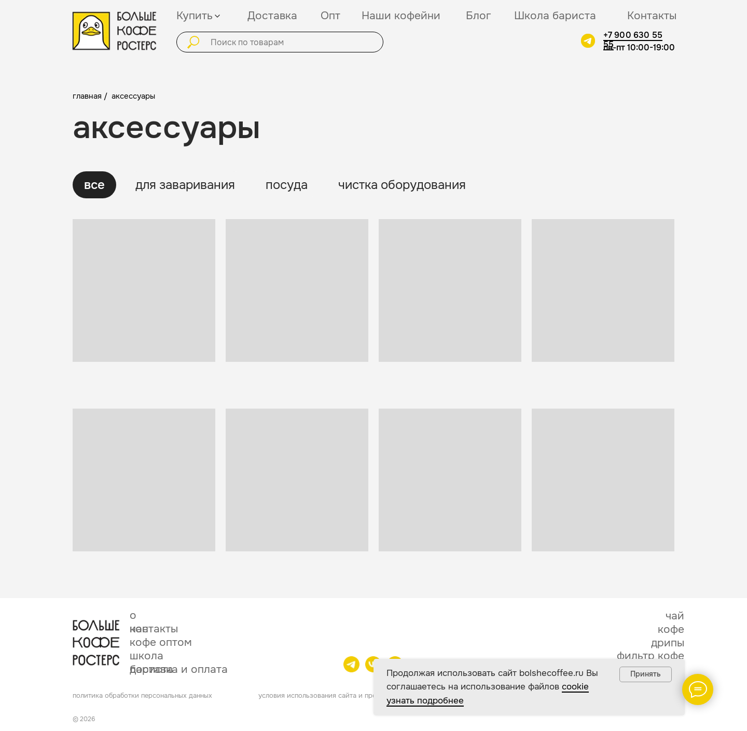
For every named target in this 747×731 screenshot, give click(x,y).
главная (87, 96)
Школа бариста (555, 15)
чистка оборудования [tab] (402, 185)
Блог (478, 15)
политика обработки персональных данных (142, 695)
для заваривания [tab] (185, 185)
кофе (671, 629)
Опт (330, 15)
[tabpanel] (373, 404)
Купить (194, 15)
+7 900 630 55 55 (632, 40)
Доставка (272, 15)
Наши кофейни (401, 15)
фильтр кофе (650, 655)
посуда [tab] (287, 185)
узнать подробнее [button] (425, 700)
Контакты (651, 15)
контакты (154, 628)
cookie (575, 686)
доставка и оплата (179, 669)
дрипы (667, 642)
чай (675, 615)
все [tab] (94, 185)
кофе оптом (161, 642)
